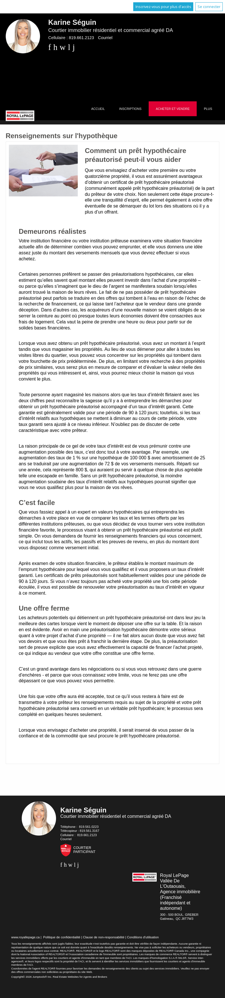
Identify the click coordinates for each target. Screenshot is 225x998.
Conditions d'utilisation (143, 937)
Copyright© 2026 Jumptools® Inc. (31, 976)
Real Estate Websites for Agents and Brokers (80, 976)
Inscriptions (130, 108)
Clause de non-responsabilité (103, 937)
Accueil (98, 108)
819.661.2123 (81, 37)
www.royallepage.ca (25, 937)
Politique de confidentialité (61, 937)
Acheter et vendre (173, 108)
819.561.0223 (88, 826)
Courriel (105, 37)
